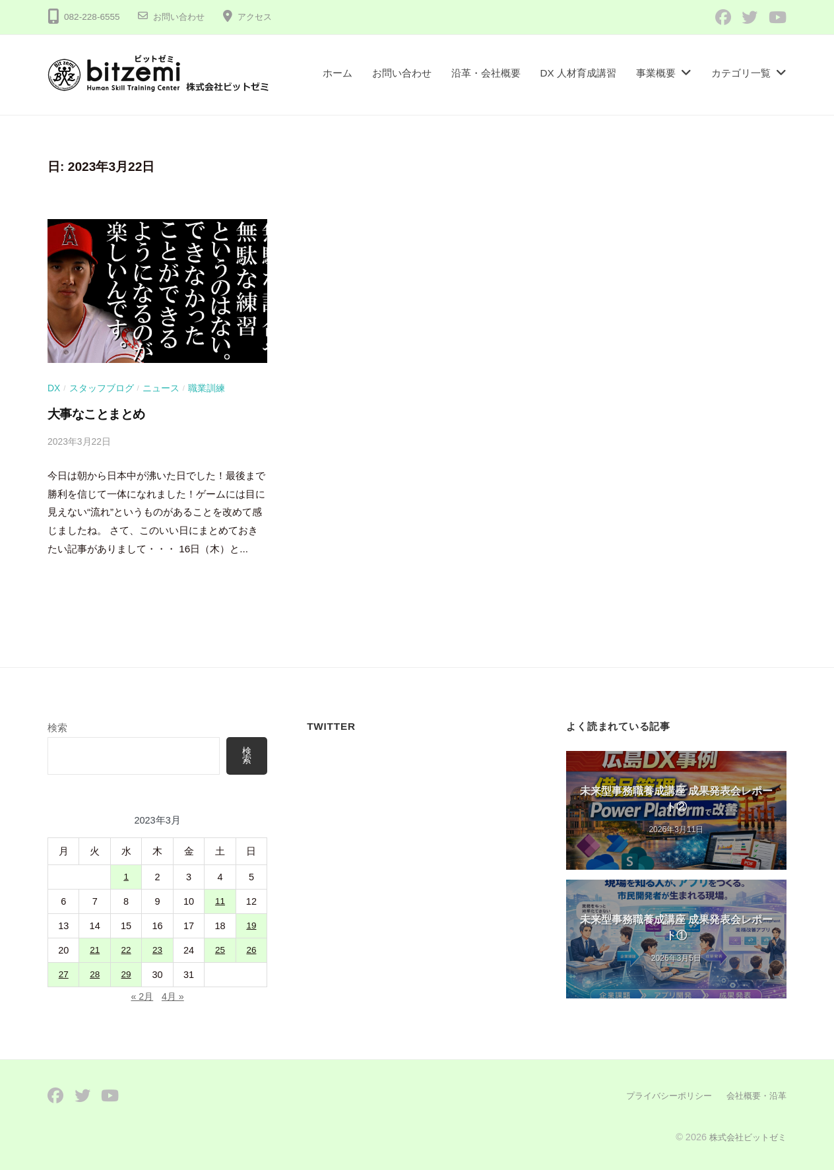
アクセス (259, 17)
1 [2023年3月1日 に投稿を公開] (126, 877)
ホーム (337, 73)
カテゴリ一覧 (741, 73)
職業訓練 (207, 388)
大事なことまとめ (96, 414)
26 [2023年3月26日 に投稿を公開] (251, 951)
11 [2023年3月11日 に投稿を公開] (219, 902)
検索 (57, 727)
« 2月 (141, 996)
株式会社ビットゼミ (744, 1136)
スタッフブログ (101, 388)
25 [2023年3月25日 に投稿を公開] (219, 951)
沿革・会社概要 (486, 73)
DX (54, 388)
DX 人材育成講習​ (578, 73)
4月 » (173, 996)
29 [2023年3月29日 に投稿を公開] (126, 975)
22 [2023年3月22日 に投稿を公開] (126, 951)
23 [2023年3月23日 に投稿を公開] (157, 951)
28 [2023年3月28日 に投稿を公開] (95, 975)
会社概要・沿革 (754, 1095)
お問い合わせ (180, 17)
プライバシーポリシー (661, 1095)
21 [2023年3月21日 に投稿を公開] (95, 951)
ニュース (161, 388)
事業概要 (656, 73)
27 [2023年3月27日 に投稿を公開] (63, 975)
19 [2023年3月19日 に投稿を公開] (251, 926)
